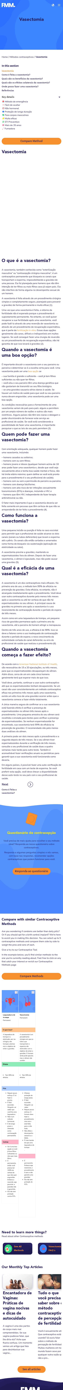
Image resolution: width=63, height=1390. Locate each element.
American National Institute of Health (38, 664)
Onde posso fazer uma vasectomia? (20, 86)
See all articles (32, 1369)
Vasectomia (8, 71)
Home (5, 56)
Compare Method (31, 141)
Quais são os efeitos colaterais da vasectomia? (26, 82)
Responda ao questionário (31, 871)
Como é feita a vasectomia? (16, 74)
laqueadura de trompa (29, 1146)
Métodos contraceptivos (22, 56)
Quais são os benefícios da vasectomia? (22, 78)
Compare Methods (31, 976)
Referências (8, 90)
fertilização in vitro (26, 330)
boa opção (33, 371)
